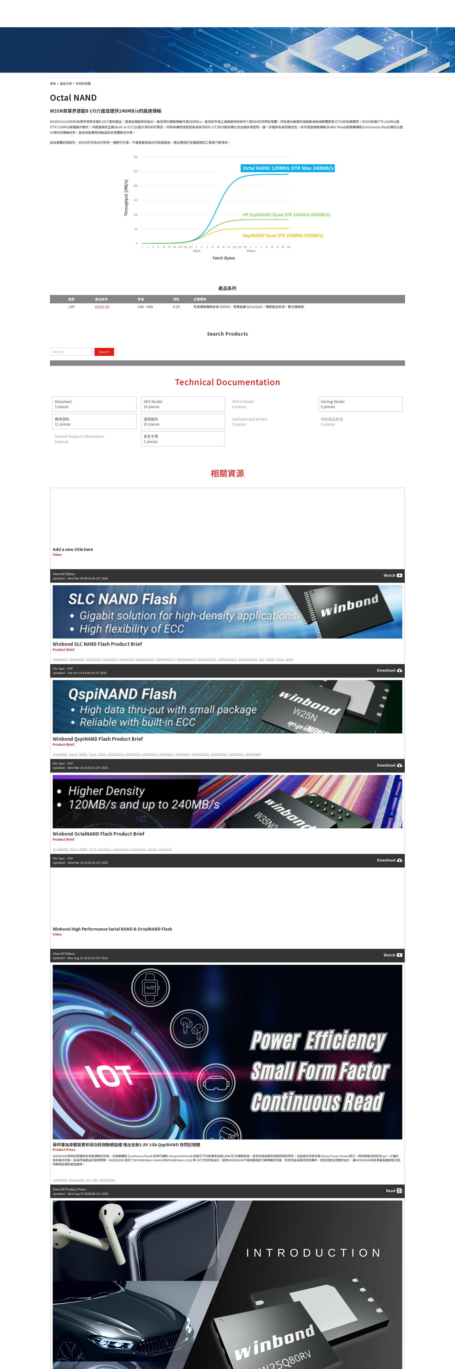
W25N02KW (236, 754)
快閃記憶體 (83, 83)
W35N (83, 849)
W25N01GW (218, 754)
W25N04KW (253, 754)
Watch (393, 575)
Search (104, 351)
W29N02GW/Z (206, 659)
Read (394, 1190)
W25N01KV (133, 754)
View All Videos (64, 574)
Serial (73, 754)
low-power (76, 1180)
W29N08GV (60, 659)
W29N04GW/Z (165, 659)
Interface (104, 849)
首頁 (53, 83)
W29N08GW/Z (145, 659)
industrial (165, 849)
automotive (121, 849)
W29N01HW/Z (248, 659)
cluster (152, 849)
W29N (289, 659)
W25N (102, 754)
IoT (88, 1180)
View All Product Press (69, 1189)
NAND (270, 659)
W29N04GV (77, 659)
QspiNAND (60, 754)
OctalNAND (60, 849)
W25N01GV (149, 754)
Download (389, 670)
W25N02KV (166, 754)
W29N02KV (110, 659)
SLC (261, 659)
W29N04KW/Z (186, 659)
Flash (279, 659)
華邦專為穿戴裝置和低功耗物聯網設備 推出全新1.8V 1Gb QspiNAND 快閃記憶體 (126, 1144)
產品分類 (66, 83)
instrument (138, 849)
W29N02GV (93, 659)
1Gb (94, 1180)
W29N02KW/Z (227, 659)
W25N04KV (182, 754)
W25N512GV (116, 754)
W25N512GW (200, 754)
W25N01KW (107, 1180)
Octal (92, 849)
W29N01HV (126, 659)
